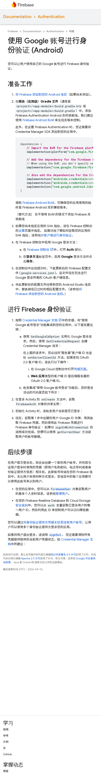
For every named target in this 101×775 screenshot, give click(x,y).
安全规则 (21, 505)
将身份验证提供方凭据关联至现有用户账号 (52, 522)
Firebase (13, 31)
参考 (5, 735)
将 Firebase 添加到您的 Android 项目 (41, 95)
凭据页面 (80, 369)
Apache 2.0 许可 (30, 558)
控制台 (38, 250)
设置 (22, 231)
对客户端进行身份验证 (56, 235)
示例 (5, 742)
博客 (5, 771)
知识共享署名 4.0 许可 (63, 554)
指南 (5, 729)
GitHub (7, 754)
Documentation (17, 16)
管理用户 (62, 494)
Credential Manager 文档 (40, 320)
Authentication (51, 16)
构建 (71, 31)
